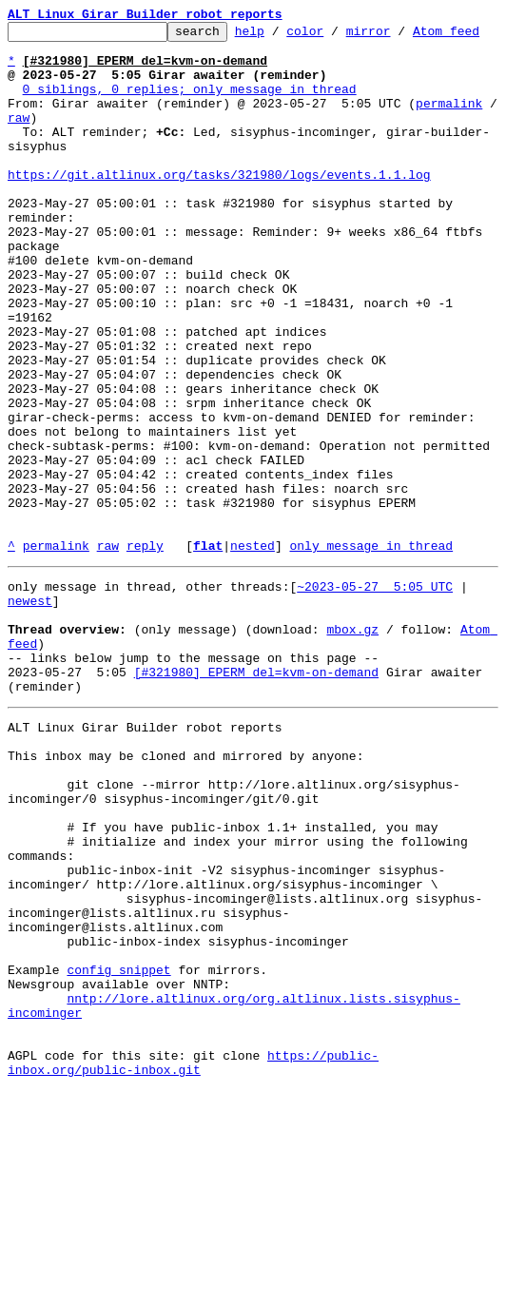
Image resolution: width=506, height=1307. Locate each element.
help (279, 36)
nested (252, 667)
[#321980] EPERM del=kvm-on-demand (256, 814)
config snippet (118, 1166)
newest (30, 728)
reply (145, 667)
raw (18, 154)
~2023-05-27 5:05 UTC (375, 711)
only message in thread (371, 667)
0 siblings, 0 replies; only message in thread (190, 119)
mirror (398, 36)
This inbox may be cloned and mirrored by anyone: (185, 909)
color (334, 36)
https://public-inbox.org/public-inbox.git (193, 1277)
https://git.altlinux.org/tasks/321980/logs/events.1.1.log (219, 222)
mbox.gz (352, 762)
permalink (449, 137)
